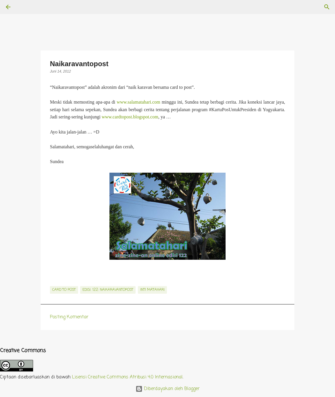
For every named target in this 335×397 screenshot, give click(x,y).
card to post (64, 290)
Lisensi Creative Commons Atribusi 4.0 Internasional (127, 377)
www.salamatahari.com (138, 102)
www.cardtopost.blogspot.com (130, 116)
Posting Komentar (69, 317)
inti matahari (152, 290)
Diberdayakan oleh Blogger (168, 388)
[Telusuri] (24, 7)
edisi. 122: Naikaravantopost (107, 290)
